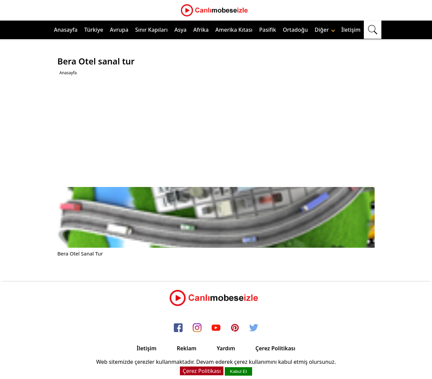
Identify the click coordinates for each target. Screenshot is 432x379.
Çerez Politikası (275, 348)
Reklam (186, 348)
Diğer (325, 29)
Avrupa (119, 29)
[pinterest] (235, 328)
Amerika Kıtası (233, 29)
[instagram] (197, 328)
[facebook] (178, 328)
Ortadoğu (295, 29)
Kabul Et (238, 371)
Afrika (201, 29)
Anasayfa (66, 29)
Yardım (226, 348)
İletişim (350, 29)
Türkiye (93, 29)
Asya (180, 29)
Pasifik (267, 29)
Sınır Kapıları (151, 29)
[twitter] (253, 328)
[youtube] (216, 328)
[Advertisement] (216, 131)
